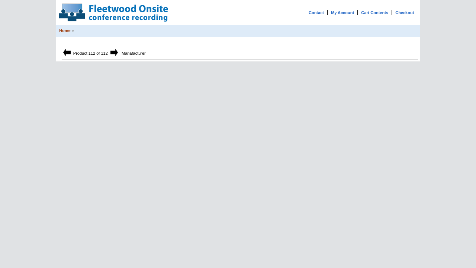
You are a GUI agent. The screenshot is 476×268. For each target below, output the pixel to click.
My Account (342, 12)
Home (65, 30)
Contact (316, 12)
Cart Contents (374, 12)
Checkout (404, 12)
